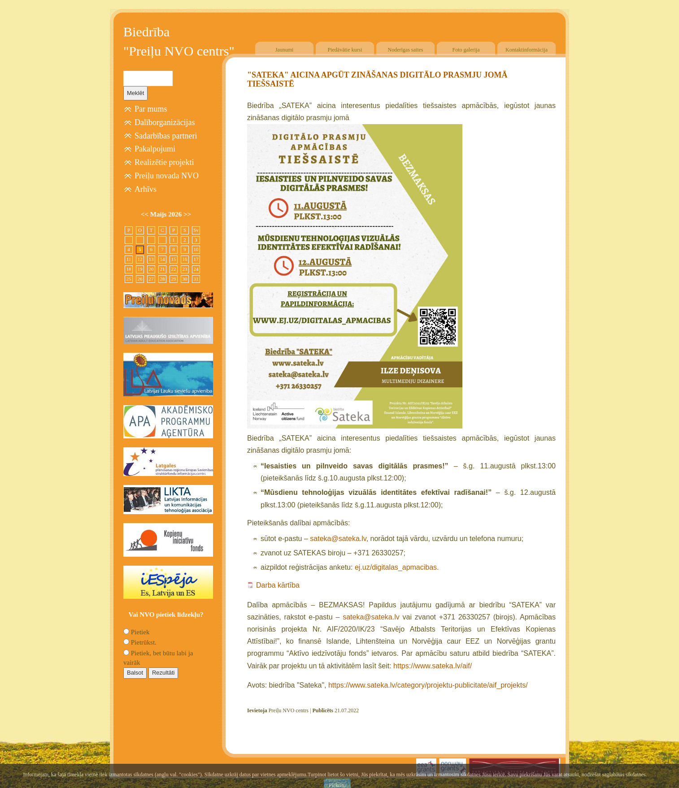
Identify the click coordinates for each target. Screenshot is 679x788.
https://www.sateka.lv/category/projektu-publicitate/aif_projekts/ (428, 685)
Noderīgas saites (405, 50)
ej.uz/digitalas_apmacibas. (397, 567)
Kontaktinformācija (526, 50)
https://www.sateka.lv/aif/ (432, 666)
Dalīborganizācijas (165, 122)
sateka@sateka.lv (338, 538)
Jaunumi (284, 50)
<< (145, 214)
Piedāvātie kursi (345, 50)
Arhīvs (146, 189)
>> (187, 214)
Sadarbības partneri (166, 135)
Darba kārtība (278, 585)
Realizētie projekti (164, 162)
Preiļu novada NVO (167, 175)
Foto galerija (466, 50)
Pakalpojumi (155, 148)
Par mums (151, 108)
